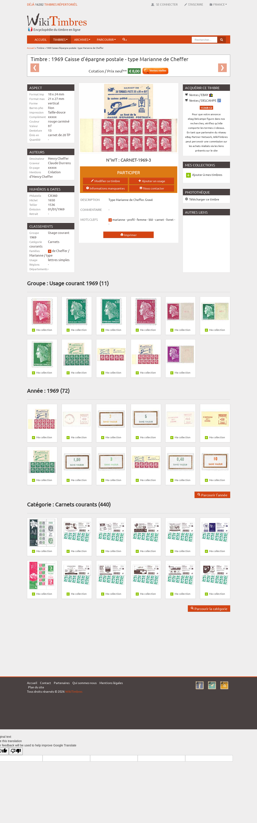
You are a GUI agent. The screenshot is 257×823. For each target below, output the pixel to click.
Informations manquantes (105, 188)
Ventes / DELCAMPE (203, 100)
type (49, 255)
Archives (82, 39)
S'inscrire (193, 4)
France (218, 4)
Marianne (36, 255)
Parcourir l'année (212, 495)
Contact (45, 683)
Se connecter (164, 4)
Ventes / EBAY (199, 95)
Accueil (41, 39)
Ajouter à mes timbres (207, 175)
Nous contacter (151, 188)
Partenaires (62, 683)
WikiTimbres (73, 691)
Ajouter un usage (151, 181)
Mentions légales (111, 683)
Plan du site (36, 687)
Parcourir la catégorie (209, 608)
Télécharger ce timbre (202, 199)
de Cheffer (59, 251)
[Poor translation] (16, 751)
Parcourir (106, 39)
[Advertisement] (151, 22)
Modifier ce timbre (105, 181)
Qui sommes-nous (84, 683)
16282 (39, 4)
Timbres (60, 39)
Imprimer (128, 235)
